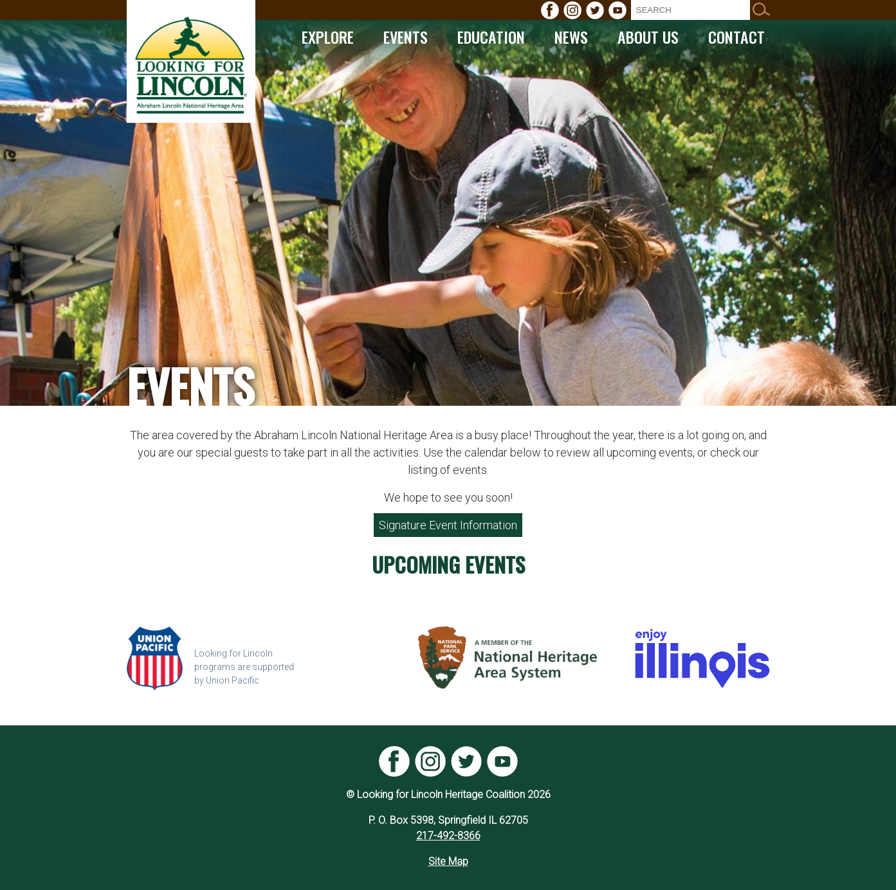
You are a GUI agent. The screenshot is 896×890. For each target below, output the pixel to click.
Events (405, 36)
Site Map (448, 861)
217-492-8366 (448, 836)
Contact (736, 36)
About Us (648, 36)
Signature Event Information (448, 525)
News (571, 36)
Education (491, 36)
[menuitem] (550, 10)
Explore (328, 36)
